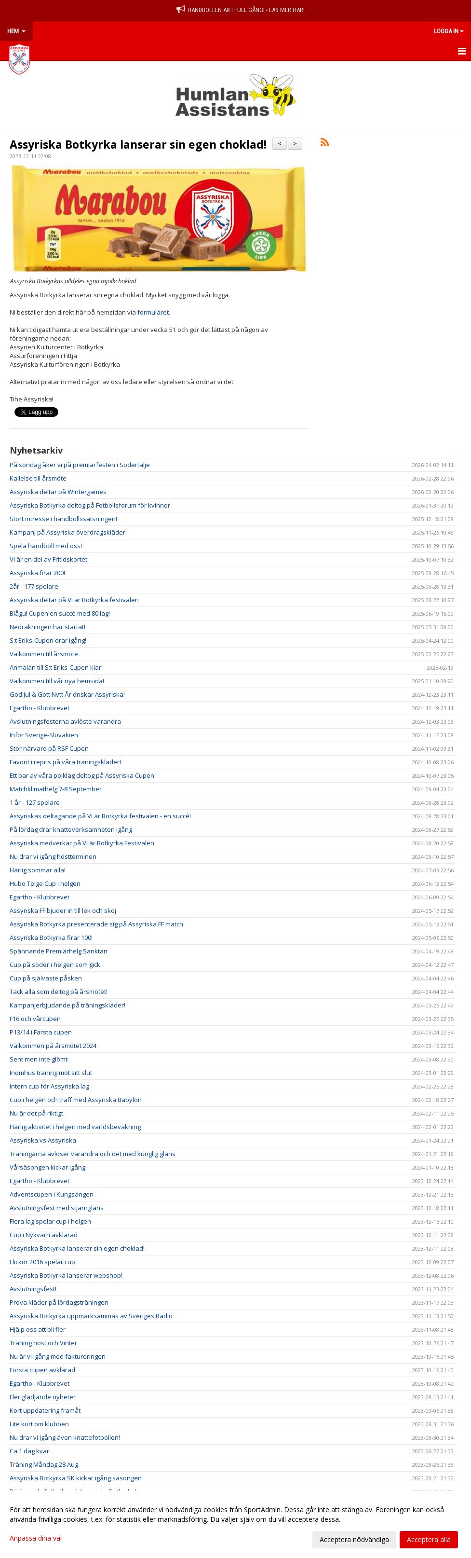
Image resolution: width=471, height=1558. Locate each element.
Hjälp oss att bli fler (38, 1329)
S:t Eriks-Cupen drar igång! (48, 640)
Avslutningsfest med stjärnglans (57, 1207)
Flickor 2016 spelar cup (42, 1261)
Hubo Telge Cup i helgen (45, 883)
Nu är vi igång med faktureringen (58, 1356)
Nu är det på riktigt (36, 1113)
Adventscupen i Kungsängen (52, 1194)
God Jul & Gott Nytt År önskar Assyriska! (67, 694)
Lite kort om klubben (39, 1424)
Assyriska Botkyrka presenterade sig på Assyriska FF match (96, 924)
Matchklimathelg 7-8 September (56, 789)
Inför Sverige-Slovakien (44, 735)
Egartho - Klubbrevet (39, 707)
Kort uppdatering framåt (45, 1410)
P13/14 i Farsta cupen (41, 1032)
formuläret (153, 312)
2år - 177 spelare (34, 586)
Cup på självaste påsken (46, 978)
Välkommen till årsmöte (44, 653)
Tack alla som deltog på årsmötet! (59, 991)
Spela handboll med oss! (46, 545)
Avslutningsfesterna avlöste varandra (65, 721)
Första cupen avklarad (42, 1369)
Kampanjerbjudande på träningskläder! (67, 1005)
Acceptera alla (429, 1539)
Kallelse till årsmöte (38, 478)
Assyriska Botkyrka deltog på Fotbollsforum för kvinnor (90, 505)
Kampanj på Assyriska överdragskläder (67, 532)
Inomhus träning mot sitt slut (51, 1072)
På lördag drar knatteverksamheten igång (71, 829)
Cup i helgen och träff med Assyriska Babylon (76, 1099)
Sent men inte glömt (38, 1059)
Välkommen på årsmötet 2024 (53, 1045)
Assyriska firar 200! (37, 572)
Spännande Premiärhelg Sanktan (59, 951)
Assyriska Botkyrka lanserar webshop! (66, 1275)
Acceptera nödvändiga (354, 1539)
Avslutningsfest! (33, 1288)
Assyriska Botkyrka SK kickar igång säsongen (76, 1478)
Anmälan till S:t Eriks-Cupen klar (55, 667)
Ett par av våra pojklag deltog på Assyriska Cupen (82, 775)
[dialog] (235, 1524)
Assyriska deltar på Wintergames (58, 491)
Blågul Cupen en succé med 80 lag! (60, 613)
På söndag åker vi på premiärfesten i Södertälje (80, 464)
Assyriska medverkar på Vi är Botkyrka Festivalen (82, 843)
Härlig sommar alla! (38, 870)
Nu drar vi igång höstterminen (53, 856)
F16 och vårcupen (35, 1018)
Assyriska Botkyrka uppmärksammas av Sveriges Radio (91, 1315)
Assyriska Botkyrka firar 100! (51, 937)
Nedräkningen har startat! (47, 626)
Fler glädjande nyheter (43, 1397)
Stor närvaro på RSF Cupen (49, 748)
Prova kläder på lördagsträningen (59, 1302)
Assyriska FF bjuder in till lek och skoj (63, 910)
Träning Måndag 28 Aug (44, 1464)
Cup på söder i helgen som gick (55, 964)
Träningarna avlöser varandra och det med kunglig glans (92, 1153)
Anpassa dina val (36, 1538)
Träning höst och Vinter (43, 1342)
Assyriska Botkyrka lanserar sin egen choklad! (138, 144)
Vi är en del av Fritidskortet (48, 559)
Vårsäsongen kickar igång (47, 1167)
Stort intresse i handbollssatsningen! (63, 518)
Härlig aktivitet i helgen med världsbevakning (75, 1126)
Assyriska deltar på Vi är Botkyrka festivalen (74, 599)
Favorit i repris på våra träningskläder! (65, 762)
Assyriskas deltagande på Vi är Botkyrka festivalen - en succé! (100, 816)
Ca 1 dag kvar (29, 1451)
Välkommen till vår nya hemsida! (57, 680)
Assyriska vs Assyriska (43, 1140)
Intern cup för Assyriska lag (49, 1086)
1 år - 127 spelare (35, 802)
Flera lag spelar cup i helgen (50, 1221)
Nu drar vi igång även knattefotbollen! (65, 1437)
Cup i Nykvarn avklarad (44, 1234)
